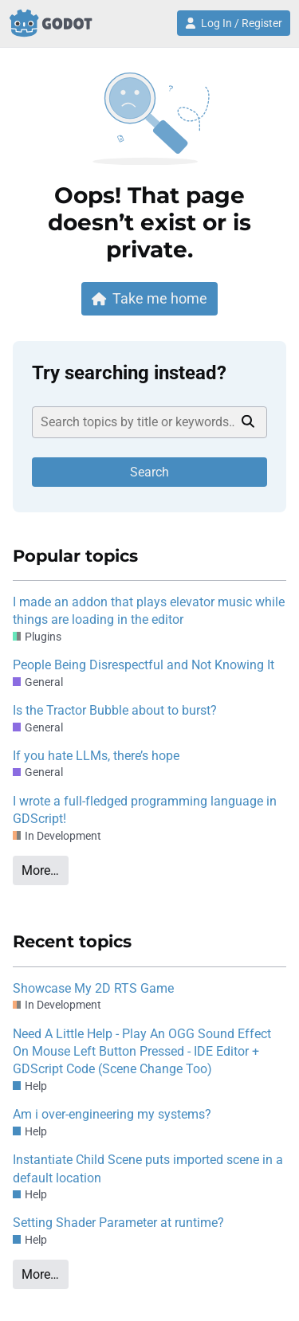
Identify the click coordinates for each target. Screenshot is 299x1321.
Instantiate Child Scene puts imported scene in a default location (148, 1168)
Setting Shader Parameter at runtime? (118, 1222)
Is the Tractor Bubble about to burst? (115, 710)
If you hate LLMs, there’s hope (96, 755)
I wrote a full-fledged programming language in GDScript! (145, 810)
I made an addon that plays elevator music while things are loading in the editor (149, 610)
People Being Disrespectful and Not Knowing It (143, 664)
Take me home (150, 298)
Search (149, 472)
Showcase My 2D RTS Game (93, 988)
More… (40, 870)
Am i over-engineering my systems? (112, 1114)
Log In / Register (233, 23)
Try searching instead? (129, 373)
